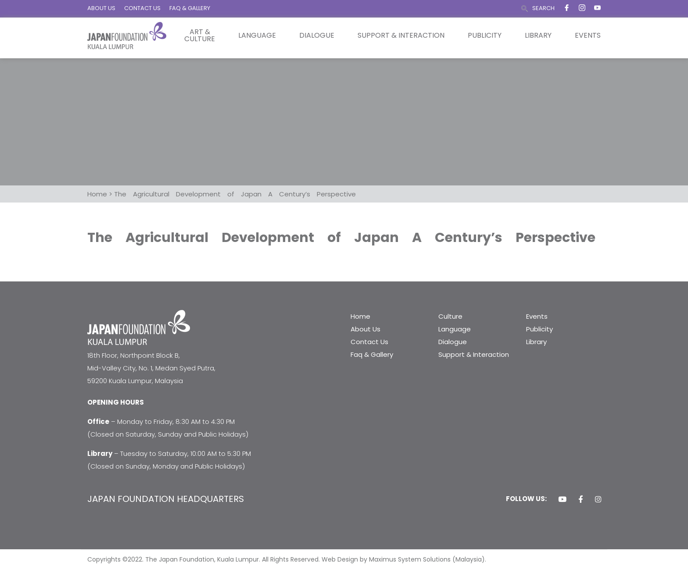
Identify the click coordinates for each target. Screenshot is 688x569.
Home (360, 316)
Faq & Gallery (372, 354)
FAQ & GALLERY (189, 8)
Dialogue (316, 35)
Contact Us (369, 341)
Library (538, 35)
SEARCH (543, 8)
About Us (365, 329)
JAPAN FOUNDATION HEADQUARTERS (165, 499)
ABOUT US (101, 8)
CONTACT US (142, 8)
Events (588, 35)
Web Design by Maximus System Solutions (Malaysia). (404, 559)
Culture (450, 316)
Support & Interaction (401, 35)
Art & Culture (199, 35)
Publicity (485, 35)
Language (257, 35)
